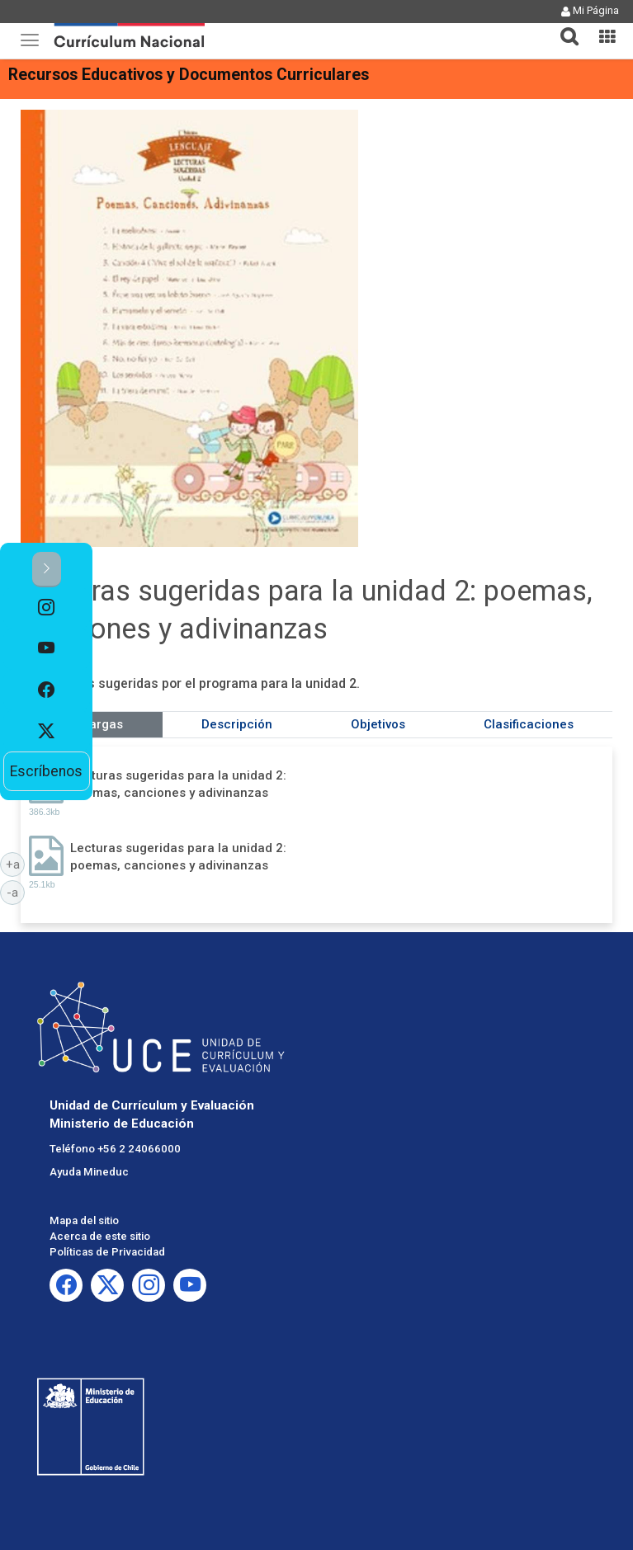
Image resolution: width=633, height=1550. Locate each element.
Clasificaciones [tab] (529, 724)
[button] (563, 26)
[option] (46, 608)
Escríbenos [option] (46, 771)
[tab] (563, 26)
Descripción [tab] (236, 724)
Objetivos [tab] (378, 724)
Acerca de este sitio (100, 1236)
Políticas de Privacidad (107, 1252)
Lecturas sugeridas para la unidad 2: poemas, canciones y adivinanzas (178, 784)
